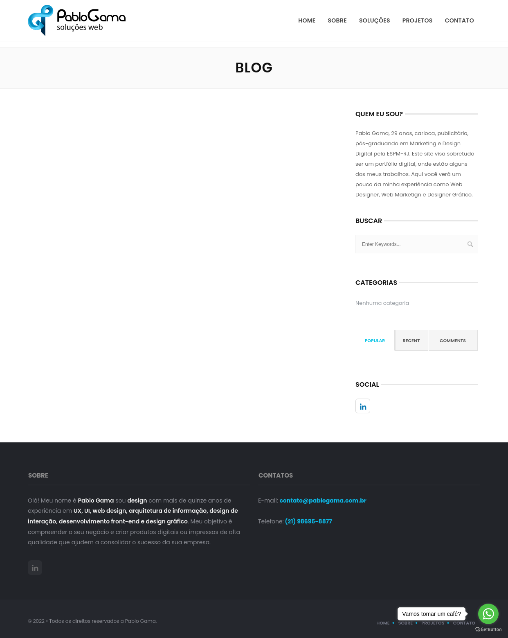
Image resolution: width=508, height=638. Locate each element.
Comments (453, 340)
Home (306, 20)
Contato (459, 20)
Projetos (417, 20)
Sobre (337, 20)
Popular (375, 340)
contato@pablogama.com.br (322, 500)
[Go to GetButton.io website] (488, 629)
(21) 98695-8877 (308, 521)
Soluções (374, 20)
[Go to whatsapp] (488, 614)
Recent (411, 340)
